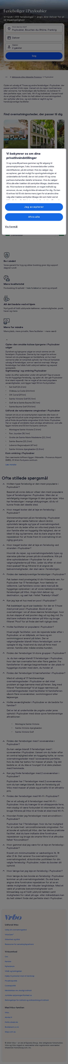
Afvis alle (34, 217)
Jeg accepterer (34, 206)
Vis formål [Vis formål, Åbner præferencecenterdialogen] (11, 226)
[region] (34, 191)
